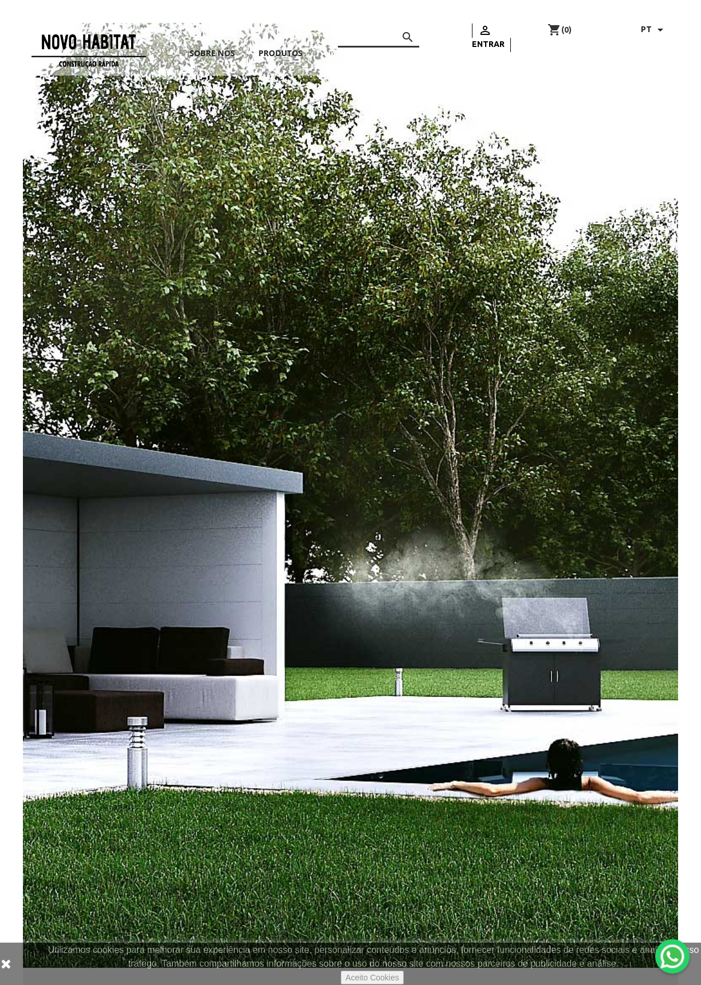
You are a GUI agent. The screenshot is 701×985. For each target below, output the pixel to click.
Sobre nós (212, 53)
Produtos (280, 53)
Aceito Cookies (372, 977)
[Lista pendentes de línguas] (654, 30)
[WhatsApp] (672, 956)
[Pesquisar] (378, 35)
